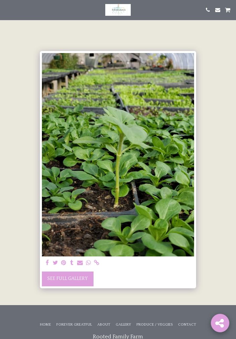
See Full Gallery (67, 278)
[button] (7, 10)
